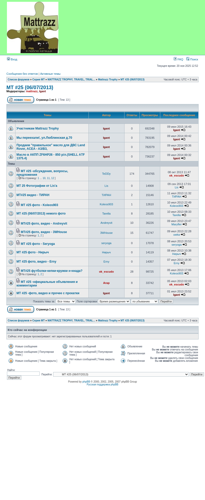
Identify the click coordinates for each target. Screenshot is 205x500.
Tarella (106, 213)
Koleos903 (106, 204)
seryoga (106, 243)
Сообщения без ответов (22, 73)
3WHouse (106, 232)
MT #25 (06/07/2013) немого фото (41, 213)
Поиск (192, 59)
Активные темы (50, 73)
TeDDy (106, 173)
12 (52, 178)
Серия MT (38, 79)
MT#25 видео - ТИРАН (32, 195)
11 (48, 178)
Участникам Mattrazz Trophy (37, 128)
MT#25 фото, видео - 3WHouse (44, 232)
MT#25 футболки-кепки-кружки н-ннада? (52, 271)
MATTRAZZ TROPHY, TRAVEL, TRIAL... (71, 79)
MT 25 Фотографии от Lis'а (36, 186)
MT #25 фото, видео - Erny (36, 261)
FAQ (178, 59)
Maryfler (177, 224)
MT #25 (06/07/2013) (132, 79)
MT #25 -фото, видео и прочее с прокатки (47, 293)
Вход (12, 59)
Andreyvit (106, 222)
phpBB (86, 381)
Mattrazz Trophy (108, 79)
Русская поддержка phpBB (102, 384)
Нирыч (106, 252)
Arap (106, 282)
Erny (106, 261)
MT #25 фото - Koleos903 (39, 205)
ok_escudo (176, 175)
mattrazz (32, 91)
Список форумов (19, 79)
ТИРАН (106, 195)
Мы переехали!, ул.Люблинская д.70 (44, 138)
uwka (176, 234)
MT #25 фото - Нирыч (32, 252)
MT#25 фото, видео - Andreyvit (44, 223)
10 (44, 178)
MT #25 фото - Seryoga (38, 244)
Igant (42, 91)
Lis (106, 185)
